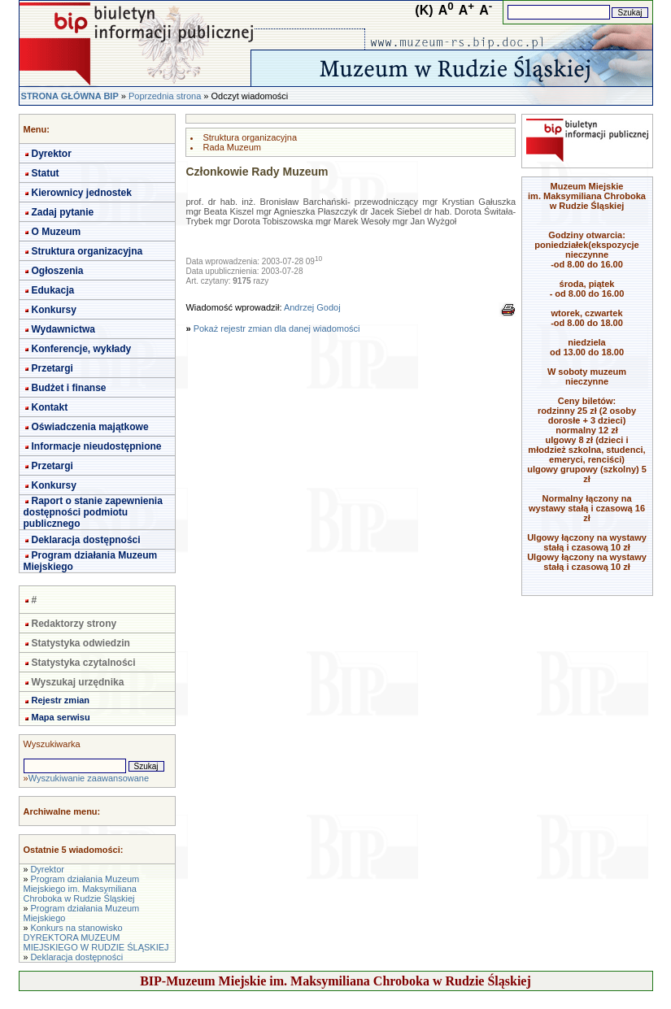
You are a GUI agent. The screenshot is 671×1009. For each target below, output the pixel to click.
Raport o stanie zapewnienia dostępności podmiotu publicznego (93, 512)
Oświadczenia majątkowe (90, 427)
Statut (45, 173)
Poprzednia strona (165, 96)
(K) (424, 10)
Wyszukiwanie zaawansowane (88, 778)
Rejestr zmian (61, 700)
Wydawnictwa (63, 329)
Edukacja (53, 290)
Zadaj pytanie (63, 212)
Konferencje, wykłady (82, 348)
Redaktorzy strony (74, 623)
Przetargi (52, 368)
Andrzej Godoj (312, 307)
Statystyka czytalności (84, 662)
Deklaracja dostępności (86, 540)
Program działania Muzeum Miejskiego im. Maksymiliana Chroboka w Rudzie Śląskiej (82, 888)
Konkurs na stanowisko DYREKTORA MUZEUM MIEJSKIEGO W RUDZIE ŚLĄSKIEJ (96, 937)
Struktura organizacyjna (87, 251)
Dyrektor (52, 153)
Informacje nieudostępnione (97, 446)
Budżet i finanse (69, 388)
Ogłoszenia (58, 270)
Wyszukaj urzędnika (78, 682)
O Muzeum (56, 231)
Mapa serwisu (61, 717)
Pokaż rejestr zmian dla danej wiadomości (277, 328)
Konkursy (54, 309)
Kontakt (50, 407)
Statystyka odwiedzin (81, 643)
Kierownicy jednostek (82, 192)
